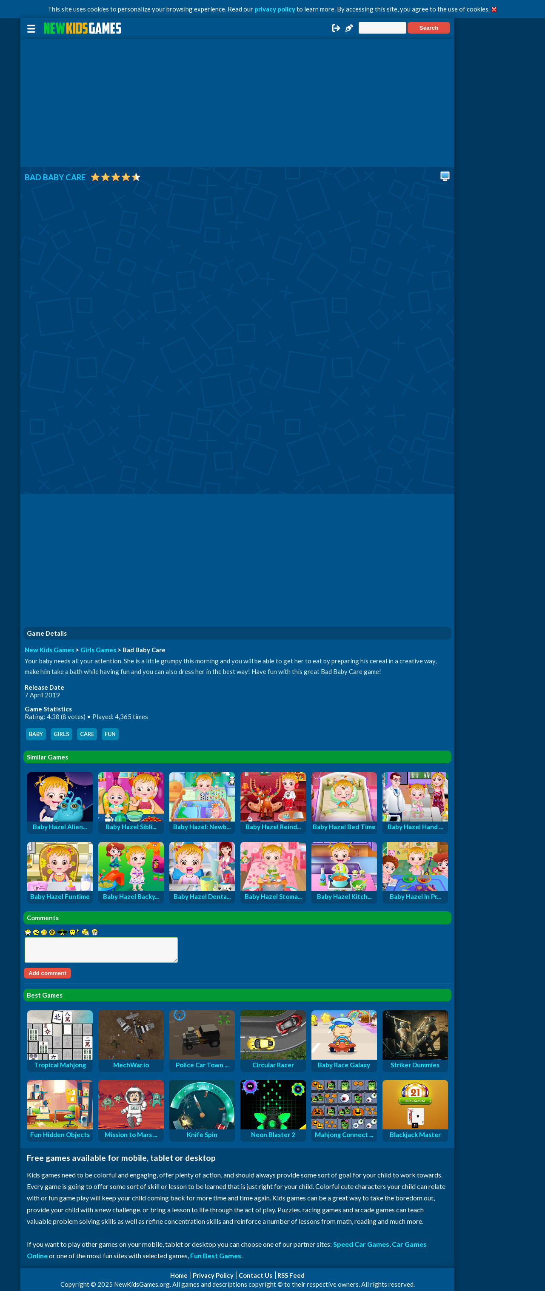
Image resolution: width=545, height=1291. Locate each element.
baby (36, 734)
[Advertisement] (237, 102)
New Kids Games (49, 650)
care (87, 734)
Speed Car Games (361, 1244)
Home (179, 1275)
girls (61, 734)
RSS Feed (291, 1275)
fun (110, 734)
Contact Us (255, 1275)
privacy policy (274, 9)
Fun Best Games (215, 1255)
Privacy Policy (213, 1275)
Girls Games (98, 650)
